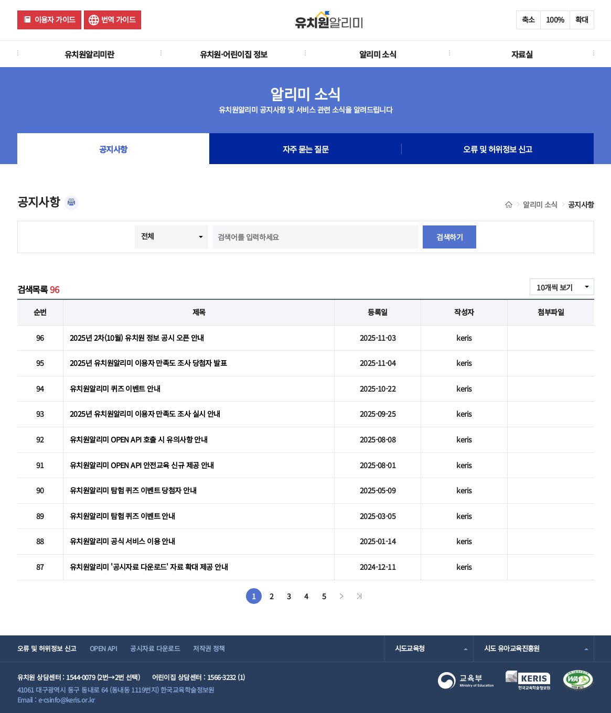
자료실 (521, 54)
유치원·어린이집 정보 (233, 54)
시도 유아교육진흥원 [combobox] (512, 648)
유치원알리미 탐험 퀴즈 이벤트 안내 (122, 516)
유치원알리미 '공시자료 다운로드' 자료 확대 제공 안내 (149, 566)
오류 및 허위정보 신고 (497, 149)
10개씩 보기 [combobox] (554, 287)
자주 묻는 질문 (306, 149)
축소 (528, 19)
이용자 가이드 (55, 19)
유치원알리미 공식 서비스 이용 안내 (122, 541)
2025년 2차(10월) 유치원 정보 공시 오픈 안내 (137, 337)
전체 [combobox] (147, 236)
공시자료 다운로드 (155, 648)
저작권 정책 (209, 648)
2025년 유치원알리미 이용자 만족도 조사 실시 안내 (145, 413)
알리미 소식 (377, 54)
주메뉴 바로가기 (0, 0)
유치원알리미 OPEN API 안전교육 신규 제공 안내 (142, 465)
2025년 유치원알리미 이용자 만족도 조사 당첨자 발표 (148, 363)
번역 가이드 (118, 19)
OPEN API (103, 648)
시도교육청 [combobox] (410, 648)
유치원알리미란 (89, 54)
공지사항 (113, 149)
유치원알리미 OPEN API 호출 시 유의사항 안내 (138, 439)
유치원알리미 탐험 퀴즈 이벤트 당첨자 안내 (133, 490)
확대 (581, 19)
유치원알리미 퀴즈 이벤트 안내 (115, 388)
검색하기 (449, 237)
